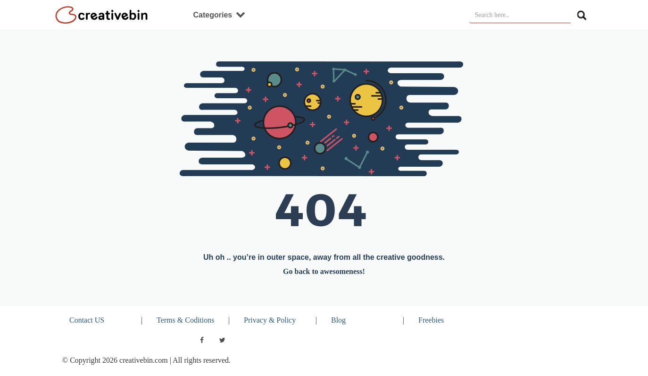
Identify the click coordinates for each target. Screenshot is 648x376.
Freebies (431, 320)
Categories (219, 15)
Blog (338, 320)
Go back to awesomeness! (324, 271)
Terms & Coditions (185, 320)
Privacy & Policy (270, 320)
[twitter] (222, 340)
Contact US (86, 320)
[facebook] (201, 340)
